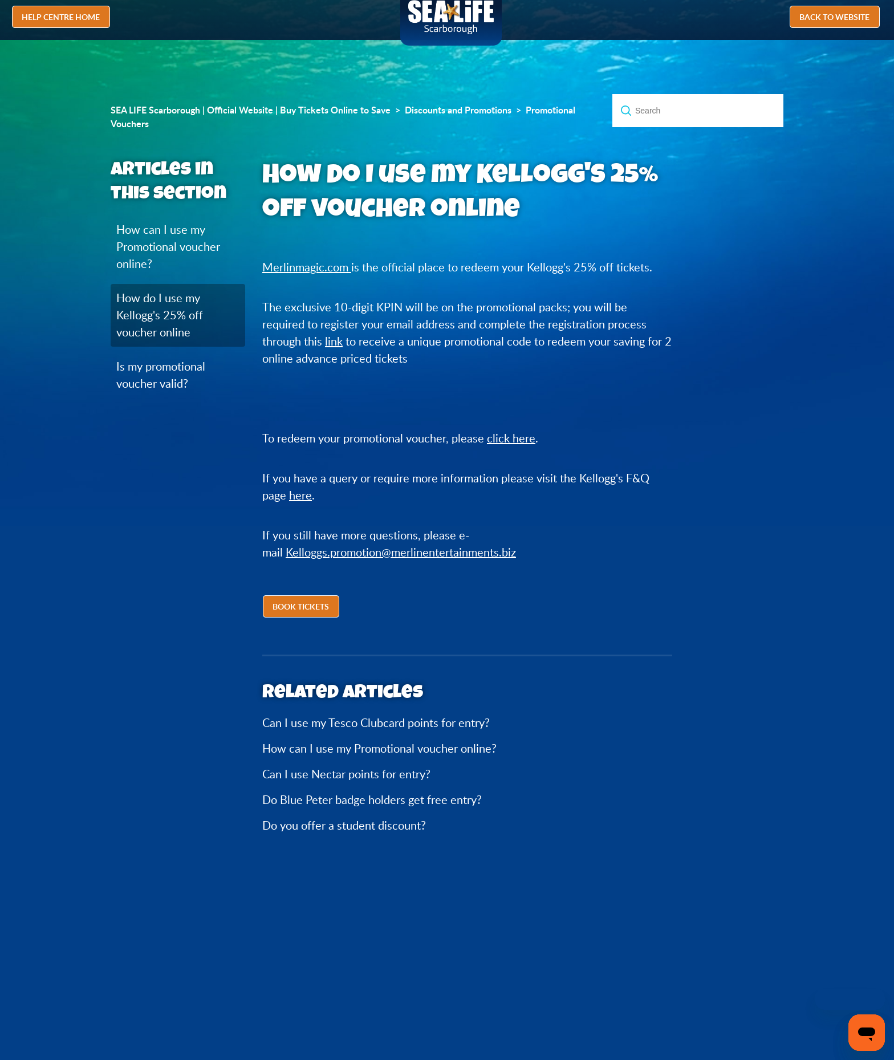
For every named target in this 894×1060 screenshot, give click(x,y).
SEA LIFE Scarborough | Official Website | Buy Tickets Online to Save (251, 110)
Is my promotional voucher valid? (160, 375)
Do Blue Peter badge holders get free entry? (372, 799)
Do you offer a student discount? (344, 825)
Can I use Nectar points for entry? (346, 774)
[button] (302, 607)
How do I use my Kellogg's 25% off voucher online (159, 315)
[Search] (697, 110)
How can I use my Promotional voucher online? (168, 246)
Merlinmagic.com (306, 267)
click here (511, 438)
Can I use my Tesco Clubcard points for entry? (376, 722)
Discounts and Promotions (458, 110)
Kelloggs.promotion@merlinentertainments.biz (401, 552)
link (334, 341)
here (300, 495)
